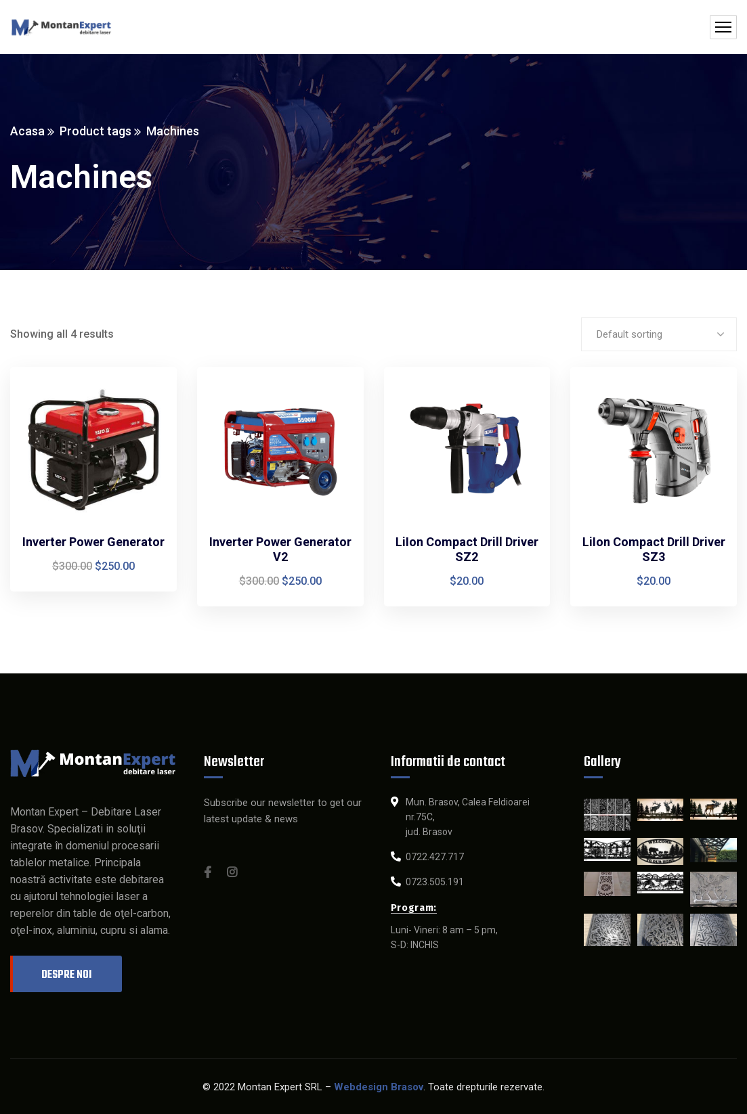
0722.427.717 (435, 856)
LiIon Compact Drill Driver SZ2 (467, 549)
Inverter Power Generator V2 (280, 549)
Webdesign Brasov (378, 1087)
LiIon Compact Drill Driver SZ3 (653, 549)
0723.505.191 (435, 881)
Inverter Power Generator (93, 542)
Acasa (27, 131)
